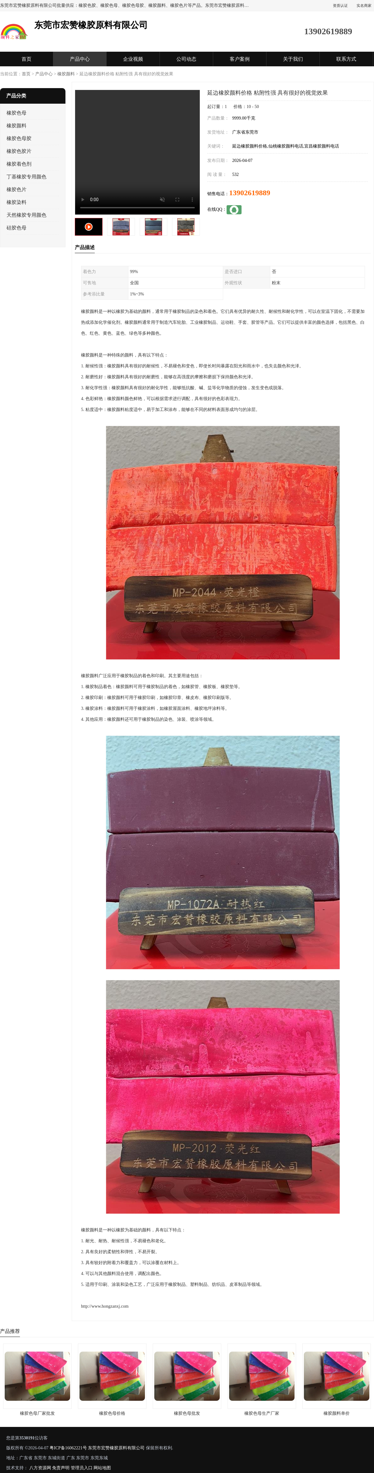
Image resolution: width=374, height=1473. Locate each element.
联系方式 (346, 59)
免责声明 (61, 1468)
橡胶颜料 (66, 74)
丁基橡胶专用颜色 (26, 176)
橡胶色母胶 (19, 138)
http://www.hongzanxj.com (104, 1306)
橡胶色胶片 (19, 151)
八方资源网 (40, 1468)
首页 (26, 59)
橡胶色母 (16, 113)
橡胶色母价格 (112, 1413)
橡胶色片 (16, 189)
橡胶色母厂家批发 (37, 1413)
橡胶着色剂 (19, 164)
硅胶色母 (16, 227)
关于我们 (293, 59)
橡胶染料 (16, 202)
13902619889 (249, 193)
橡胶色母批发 (187, 1413)
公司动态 (186, 59)
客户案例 (240, 59)
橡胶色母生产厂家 (261, 1413)
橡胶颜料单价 (337, 1413)
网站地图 (102, 1468)
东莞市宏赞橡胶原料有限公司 (116, 1448)
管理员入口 (82, 1468)
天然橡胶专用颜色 (26, 215)
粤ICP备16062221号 (68, 1448)
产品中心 (80, 59)
